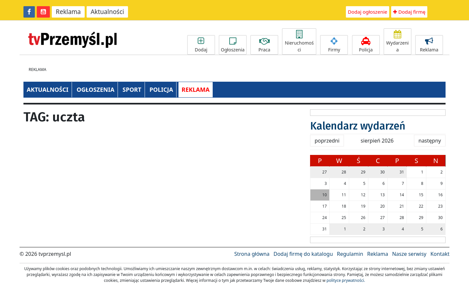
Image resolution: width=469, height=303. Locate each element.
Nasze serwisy (409, 253)
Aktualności (107, 11)
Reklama (68, 11)
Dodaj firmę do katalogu (303, 253)
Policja (366, 45)
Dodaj (201, 45)
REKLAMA (196, 89)
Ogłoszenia (233, 45)
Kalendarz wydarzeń (357, 126)
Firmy (334, 45)
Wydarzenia (397, 41)
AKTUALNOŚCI (47, 89)
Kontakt (439, 253)
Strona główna (251, 253)
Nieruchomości (299, 41)
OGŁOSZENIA (95, 89)
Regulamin (350, 253)
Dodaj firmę (409, 11)
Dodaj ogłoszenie (367, 11)
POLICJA (161, 89)
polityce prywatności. (346, 280)
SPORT (131, 89)
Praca (264, 45)
